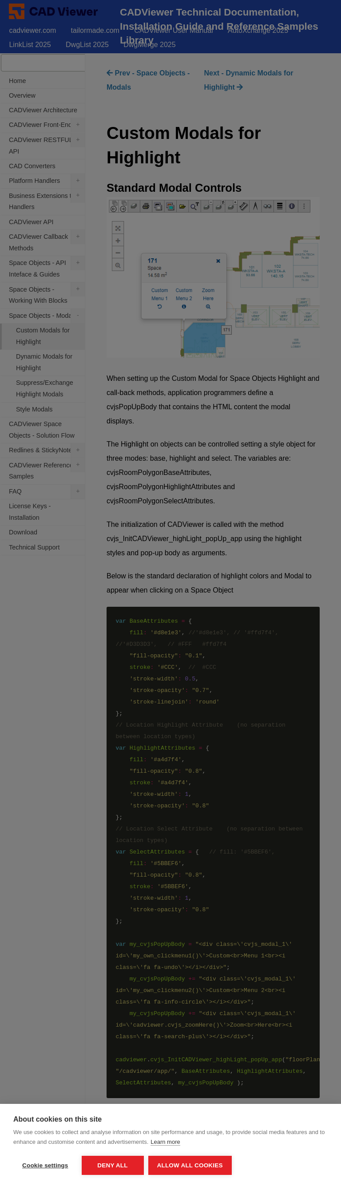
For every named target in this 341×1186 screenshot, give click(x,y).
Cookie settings (45, 1165)
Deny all (112, 1165)
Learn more (165, 1142)
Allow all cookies (190, 1165)
